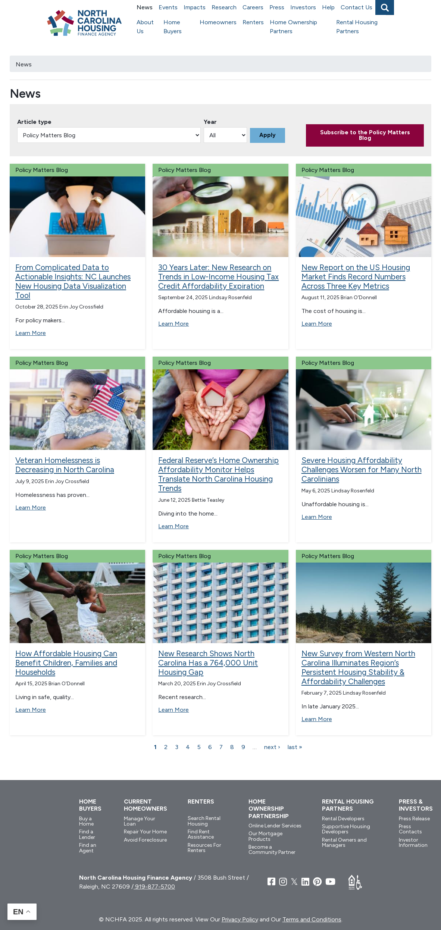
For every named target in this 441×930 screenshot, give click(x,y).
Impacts (195, 7)
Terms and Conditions (311, 919)
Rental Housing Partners (357, 27)
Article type (34, 121)
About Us (145, 27)
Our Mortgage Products (265, 836)
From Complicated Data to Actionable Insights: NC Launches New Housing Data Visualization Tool (73, 281)
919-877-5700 (154, 886)
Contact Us (356, 7)
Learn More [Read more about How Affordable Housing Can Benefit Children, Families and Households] (30, 709)
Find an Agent (87, 848)
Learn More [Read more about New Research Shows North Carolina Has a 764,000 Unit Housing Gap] (173, 709)
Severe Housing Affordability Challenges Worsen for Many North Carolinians (361, 469)
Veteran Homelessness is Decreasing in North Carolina (64, 464)
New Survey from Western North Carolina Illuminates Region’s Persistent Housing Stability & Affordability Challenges (358, 667)
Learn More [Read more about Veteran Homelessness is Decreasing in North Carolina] (30, 507)
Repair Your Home (145, 832)
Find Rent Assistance (201, 834)
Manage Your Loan (139, 821)
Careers (253, 7)
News (145, 7)
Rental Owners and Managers (344, 842)
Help (328, 7)
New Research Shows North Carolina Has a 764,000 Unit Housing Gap (208, 663)
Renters (253, 22)
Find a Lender (87, 834)
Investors (303, 7)
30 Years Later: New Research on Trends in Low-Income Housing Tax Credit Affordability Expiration (218, 277)
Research (224, 7)
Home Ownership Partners (293, 27)
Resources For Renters (204, 848)
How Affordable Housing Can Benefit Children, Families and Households (66, 663)
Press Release (414, 818)
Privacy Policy (240, 919)
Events (168, 7)
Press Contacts (410, 829)
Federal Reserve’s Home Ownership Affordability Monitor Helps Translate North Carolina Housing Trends (218, 474)
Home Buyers (172, 27)
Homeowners (218, 22)
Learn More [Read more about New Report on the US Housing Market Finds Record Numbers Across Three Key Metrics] (316, 323)
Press (276, 7)
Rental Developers (343, 818)
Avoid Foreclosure (145, 840)
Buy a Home (86, 821)
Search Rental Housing (204, 821)
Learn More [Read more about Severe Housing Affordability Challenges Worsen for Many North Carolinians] (316, 516)
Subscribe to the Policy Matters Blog (365, 135)
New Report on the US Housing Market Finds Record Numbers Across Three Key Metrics (355, 277)
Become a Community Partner (271, 849)
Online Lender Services (274, 826)
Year (210, 121)
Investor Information (413, 842)
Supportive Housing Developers (346, 829)
